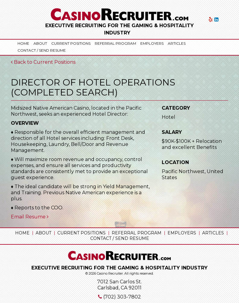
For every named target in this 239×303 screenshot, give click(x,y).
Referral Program (115, 43)
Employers (152, 43)
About (40, 43)
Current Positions (71, 43)
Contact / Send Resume (42, 50)
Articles (177, 43)
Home (23, 43)
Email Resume (30, 217)
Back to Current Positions (43, 62)
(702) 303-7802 (122, 297)
